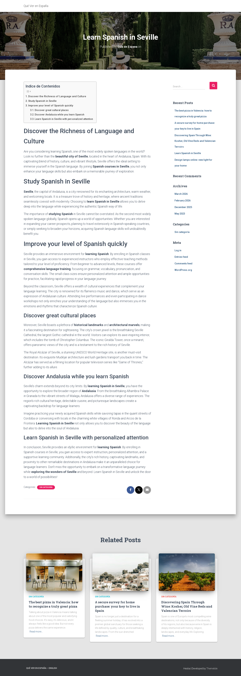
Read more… (36, 631)
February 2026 (183, 200)
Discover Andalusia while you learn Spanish (61, 114)
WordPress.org (183, 270)
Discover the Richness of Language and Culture (58, 96)
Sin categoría (46, 487)
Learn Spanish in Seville (188, 153)
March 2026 (181, 194)
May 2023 (180, 213)
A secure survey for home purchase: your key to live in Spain (117, 606)
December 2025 (183, 207)
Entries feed (181, 256)
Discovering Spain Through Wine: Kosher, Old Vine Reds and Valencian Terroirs (195, 141)
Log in (178, 250)
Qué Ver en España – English (41, 668)
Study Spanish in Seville (43, 100)
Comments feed (183, 263)
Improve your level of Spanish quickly (51, 105)
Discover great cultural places (53, 110)
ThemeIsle (211, 668)
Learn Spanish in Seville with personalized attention (66, 118)
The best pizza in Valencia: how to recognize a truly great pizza (54, 604)
